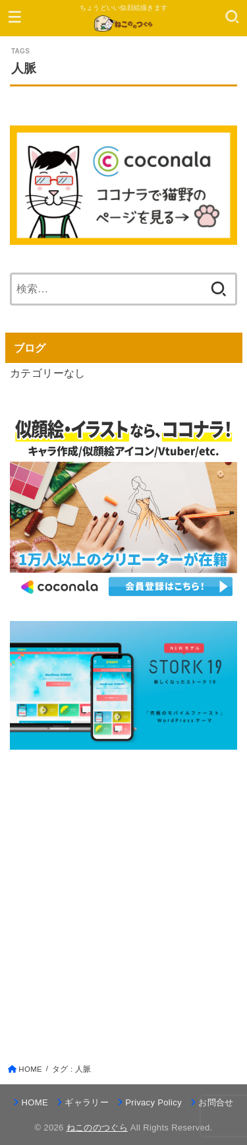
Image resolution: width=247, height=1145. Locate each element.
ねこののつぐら (97, 1127)
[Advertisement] (123, 894)
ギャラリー (87, 1102)
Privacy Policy (153, 1102)
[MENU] (15, 16)
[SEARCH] (232, 16)
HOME (35, 1102)
